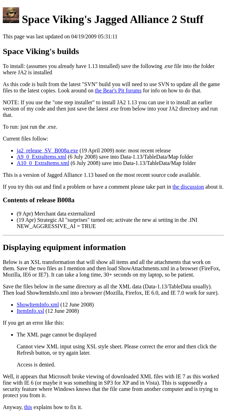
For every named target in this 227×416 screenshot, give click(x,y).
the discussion (188, 187)
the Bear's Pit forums (118, 90)
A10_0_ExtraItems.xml (43, 163)
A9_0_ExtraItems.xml (41, 157)
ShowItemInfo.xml (38, 305)
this (28, 407)
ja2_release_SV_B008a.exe (47, 150)
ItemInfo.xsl (30, 311)
